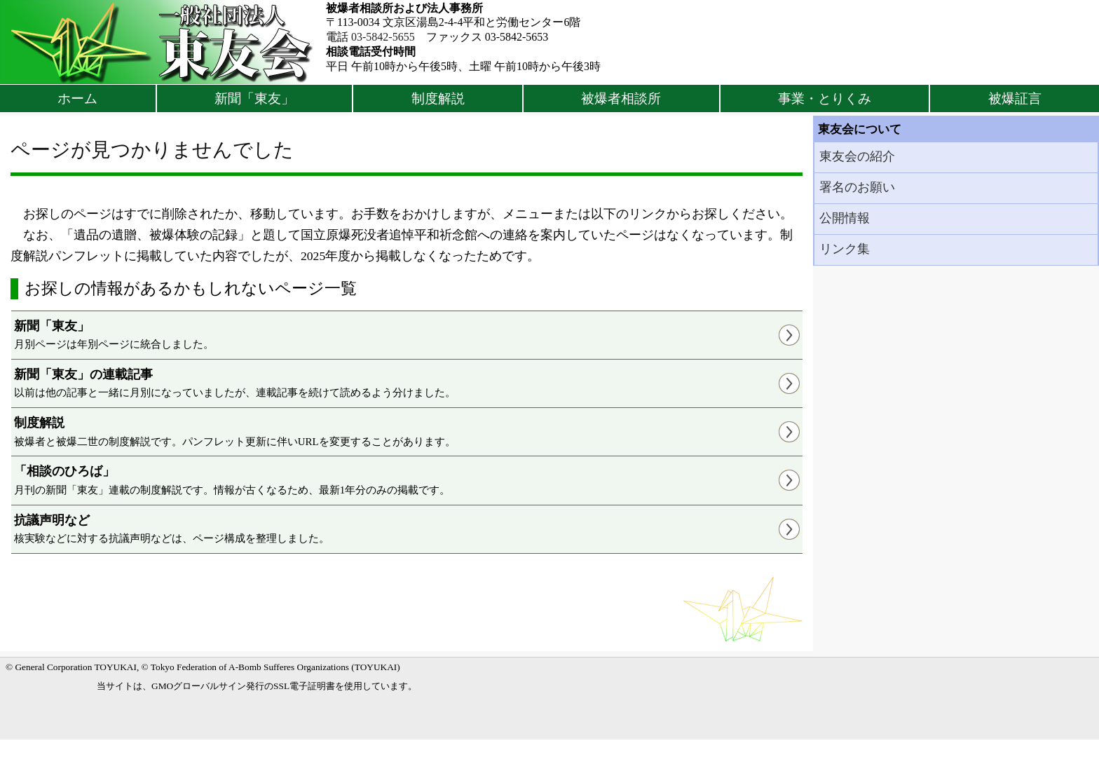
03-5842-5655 (383, 37)
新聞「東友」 (254, 98)
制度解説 (438, 98)
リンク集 (844, 249)
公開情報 (844, 218)
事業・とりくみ (824, 98)
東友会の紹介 (857, 156)
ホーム (77, 98)
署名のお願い (857, 187)
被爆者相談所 (621, 98)
